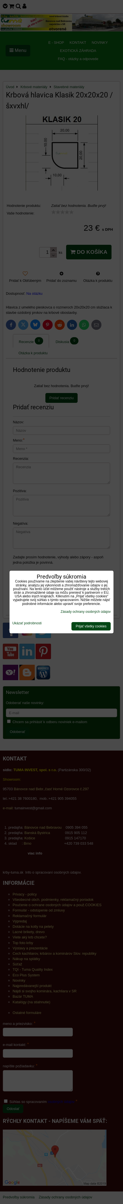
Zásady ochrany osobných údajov (86, 612)
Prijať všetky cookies (91, 626)
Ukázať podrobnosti (27, 623)
